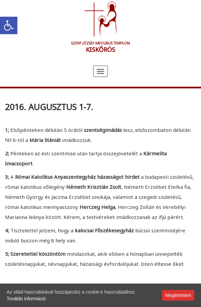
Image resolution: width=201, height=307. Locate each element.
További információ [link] (26, 298)
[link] (8, 25)
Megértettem (178, 295)
